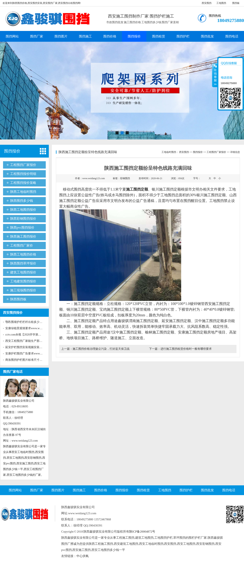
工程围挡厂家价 (21, 245)
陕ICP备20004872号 (142, 531)
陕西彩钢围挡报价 (23, 218)
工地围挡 (221, 3)
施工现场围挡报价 (23, 290)
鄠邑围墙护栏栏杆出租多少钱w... (25, 321)
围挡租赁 (158, 36)
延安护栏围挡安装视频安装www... (26, 347)
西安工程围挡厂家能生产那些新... (26, 340)
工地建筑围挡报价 (23, 281)
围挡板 (236, 3)
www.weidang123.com (93, 178)
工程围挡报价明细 (23, 173)
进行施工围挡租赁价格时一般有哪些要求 (186, 348)
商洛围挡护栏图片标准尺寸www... (26, 359)
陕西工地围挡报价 (23, 209)
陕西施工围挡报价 (23, 236)
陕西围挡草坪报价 (23, 263)
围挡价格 (109, 36)
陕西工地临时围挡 (23, 191)
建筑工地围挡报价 (23, 272)
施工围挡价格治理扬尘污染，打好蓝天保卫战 (101, 348)
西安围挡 (206, 3)
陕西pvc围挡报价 (22, 227)
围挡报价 (134, 36)
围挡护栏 (183, 36)
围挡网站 (12, 36)
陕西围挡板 (18, 299)
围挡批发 (207, 36)
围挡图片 (61, 36)
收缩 (215, 75)
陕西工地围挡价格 (23, 254)
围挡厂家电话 (13, 371)
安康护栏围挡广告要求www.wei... (26, 353)
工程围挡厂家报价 (23, 165)
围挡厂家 (36, 36)
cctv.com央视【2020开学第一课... (25, 334)
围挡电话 (231, 36)
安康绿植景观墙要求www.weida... (26, 328)
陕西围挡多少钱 (21, 200)
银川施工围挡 (163, 189)
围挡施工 (85, 36)
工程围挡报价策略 (23, 182)
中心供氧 (82, 556)
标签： (121, 178)
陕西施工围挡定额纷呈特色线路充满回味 (88, 152)
